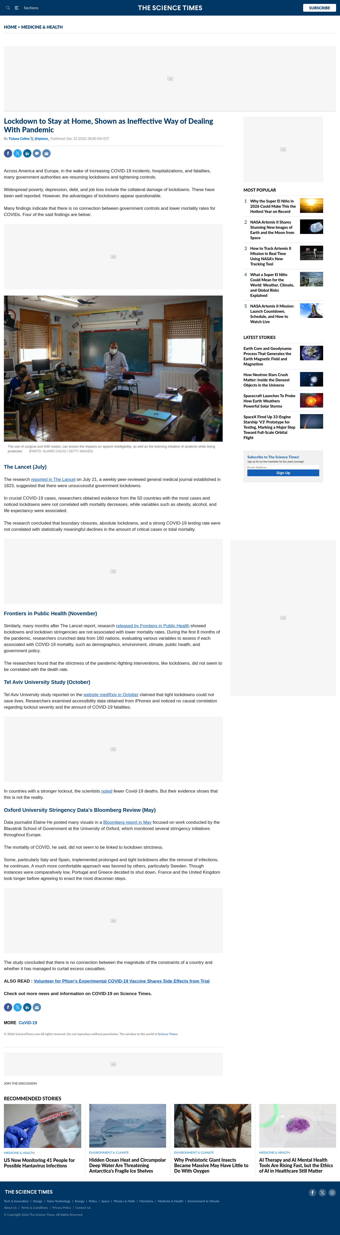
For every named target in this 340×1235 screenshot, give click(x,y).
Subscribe (319, 7)
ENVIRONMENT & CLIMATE (109, 1152)
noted (106, 791)
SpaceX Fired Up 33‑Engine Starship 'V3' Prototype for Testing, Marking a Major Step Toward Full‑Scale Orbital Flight (269, 427)
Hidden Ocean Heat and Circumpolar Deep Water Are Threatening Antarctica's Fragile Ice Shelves (127, 1165)
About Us (10, 1208)
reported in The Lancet (53, 479)
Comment (37, 153)
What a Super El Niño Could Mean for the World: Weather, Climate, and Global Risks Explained (272, 285)
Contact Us (83, 1208)
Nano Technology (59, 1201)
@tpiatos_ (42, 139)
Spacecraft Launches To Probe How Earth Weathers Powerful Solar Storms (269, 400)
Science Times (167, 1034)
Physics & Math (124, 1201)
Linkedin (27, 153)
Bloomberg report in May (127, 822)
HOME (10, 26)
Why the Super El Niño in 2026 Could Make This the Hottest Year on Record (273, 206)
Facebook (8, 153)
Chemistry (146, 1201)
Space (105, 1201)
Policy (93, 1201)
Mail (46, 153)
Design (37, 1201)
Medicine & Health (170, 1201)
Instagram (332, 1193)
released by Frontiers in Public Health (152, 625)
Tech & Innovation (16, 1201)
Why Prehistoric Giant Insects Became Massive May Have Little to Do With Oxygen (211, 1165)
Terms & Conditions (34, 1208)
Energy (79, 1201)
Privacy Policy (61, 1208)
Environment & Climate (203, 1201)
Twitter (17, 153)
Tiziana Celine (19, 138)
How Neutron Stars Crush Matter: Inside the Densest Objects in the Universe (266, 379)
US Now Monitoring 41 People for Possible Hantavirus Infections (39, 1162)
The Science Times (170, 7)
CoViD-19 (28, 1023)
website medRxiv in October (111, 694)
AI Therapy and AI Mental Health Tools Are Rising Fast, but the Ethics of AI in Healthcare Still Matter (296, 1165)
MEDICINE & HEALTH (42, 26)
